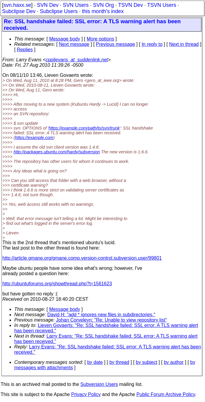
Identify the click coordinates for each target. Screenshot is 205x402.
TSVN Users (161, 5)
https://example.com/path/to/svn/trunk (84, 128)
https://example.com (34, 137)
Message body (64, 38)
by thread (119, 362)
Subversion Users (99, 384)
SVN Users (76, 5)
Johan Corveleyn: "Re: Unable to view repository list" (111, 319)
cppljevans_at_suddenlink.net (76, 59)
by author (174, 362)
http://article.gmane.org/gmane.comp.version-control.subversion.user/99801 (82, 258)
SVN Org (103, 5)
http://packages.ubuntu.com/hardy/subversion (57, 151)
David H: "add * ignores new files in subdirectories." (101, 314)
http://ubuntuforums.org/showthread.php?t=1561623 (57, 283)
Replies (25, 49)
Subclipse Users (59, 11)
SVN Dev (47, 5)
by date (94, 362)
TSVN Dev (130, 5)
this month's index (103, 11)
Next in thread (184, 44)
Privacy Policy (86, 394)
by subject (146, 362)
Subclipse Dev (18, 11)
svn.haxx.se (17, 5)
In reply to (152, 44)
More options (100, 38)
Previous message (115, 44)
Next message (74, 44)
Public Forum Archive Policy (165, 394)
